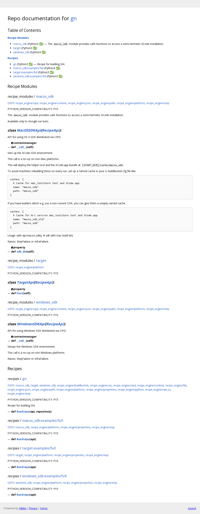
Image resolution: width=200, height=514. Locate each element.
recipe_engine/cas (101, 385)
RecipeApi (50, 130)
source (192, 508)
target (17, 48)
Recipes (13, 58)
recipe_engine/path (103, 103)
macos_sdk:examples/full (28, 68)
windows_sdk (21, 52)
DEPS (11, 103)
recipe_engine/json (79, 103)
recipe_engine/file (176, 385)
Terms (44, 508)
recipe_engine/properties (101, 389)
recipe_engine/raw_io (158, 389)
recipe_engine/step (157, 103)
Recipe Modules (18, 38)
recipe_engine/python (131, 389)
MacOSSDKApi (29, 130)
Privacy (33, 508)
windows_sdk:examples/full (29, 76)
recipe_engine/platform (131, 103)
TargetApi (25, 282)
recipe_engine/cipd (27, 103)
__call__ (21, 147)
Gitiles (22, 508)
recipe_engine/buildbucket (72, 385)
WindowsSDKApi (31, 324)
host (20, 293)
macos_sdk (20, 44)
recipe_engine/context (53, 103)
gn (74, 18)
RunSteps (23, 411)
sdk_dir (21, 251)
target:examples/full (25, 72)
